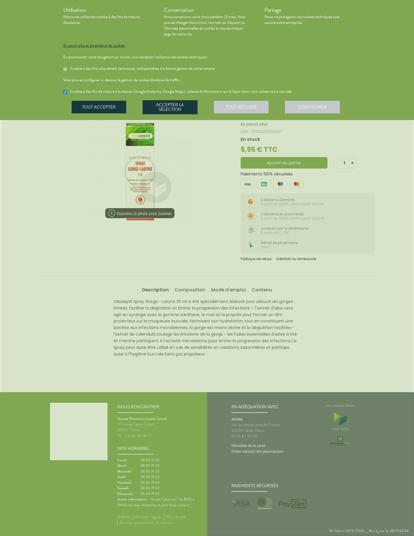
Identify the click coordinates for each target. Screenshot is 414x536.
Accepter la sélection (171, 107)
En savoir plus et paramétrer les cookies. (94, 46)
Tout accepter (99, 107)
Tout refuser (243, 107)
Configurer (315, 107)
